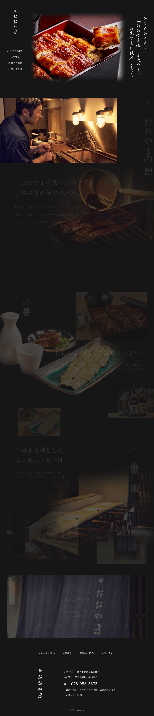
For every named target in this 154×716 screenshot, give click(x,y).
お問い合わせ (15, 69)
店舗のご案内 (15, 63)
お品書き (15, 57)
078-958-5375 (83, 683)
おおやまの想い (15, 51)
